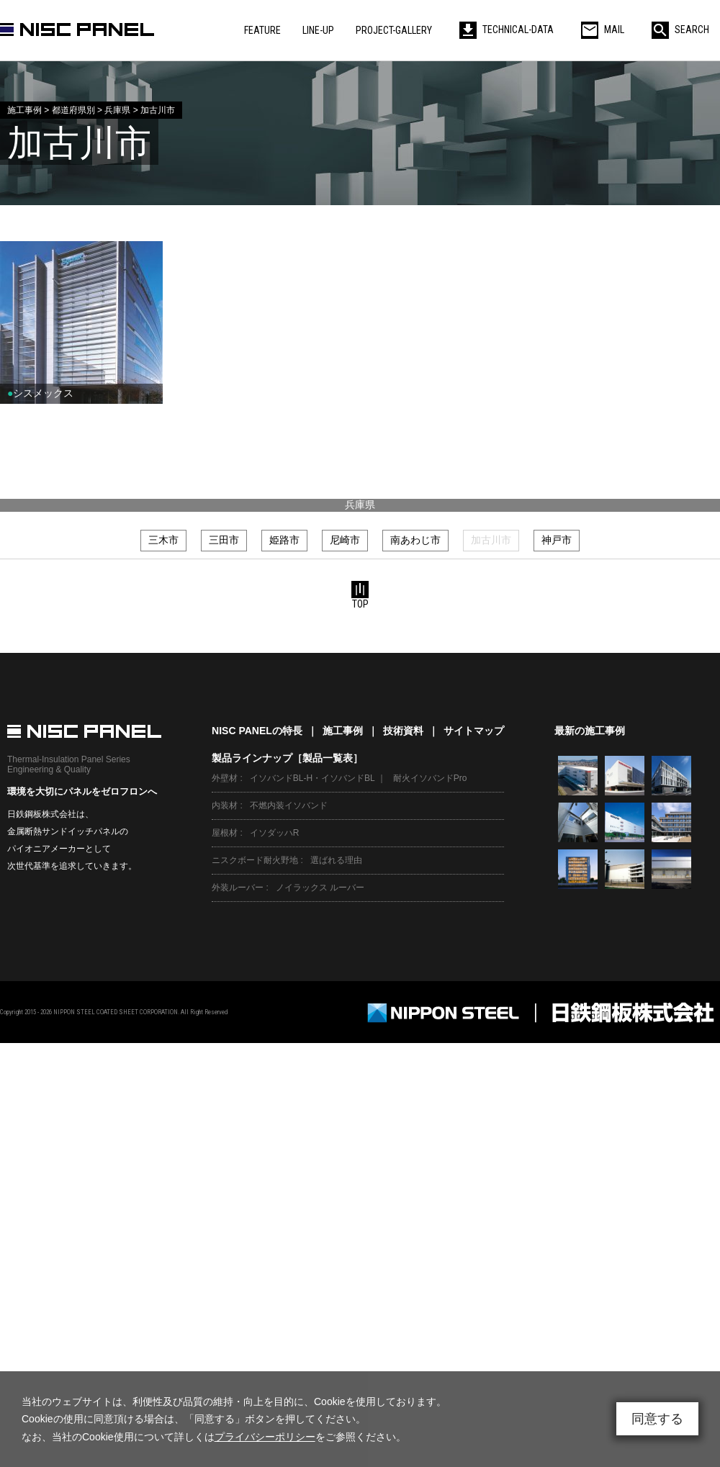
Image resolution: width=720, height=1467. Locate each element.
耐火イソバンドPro (430, 778)
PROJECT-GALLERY (394, 30)
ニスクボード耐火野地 (255, 860)
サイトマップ (474, 730)
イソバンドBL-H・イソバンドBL (312, 778)
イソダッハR (275, 833)
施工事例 (343, 730)
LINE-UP (318, 30)
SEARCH (680, 29)
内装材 (225, 805)
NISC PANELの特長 (257, 730)
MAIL (602, 29)
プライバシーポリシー (265, 1437)
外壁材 (225, 778)
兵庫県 (360, 504)
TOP (360, 595)
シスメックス (40, 393)
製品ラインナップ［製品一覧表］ (287, 758)
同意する (657, 1419)
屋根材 (225, 833)
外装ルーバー (238, 888)
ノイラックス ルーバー (320, 888)
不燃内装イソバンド (289, 805)
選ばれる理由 (336, 860)
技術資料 (403, 730)
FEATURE (262, 30)
